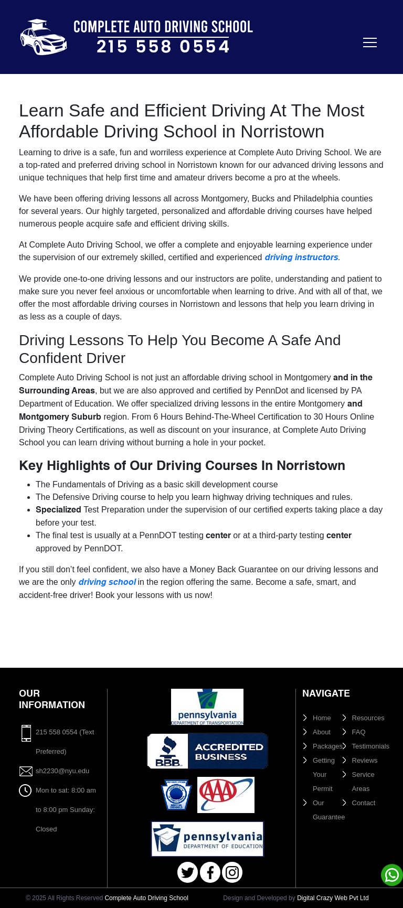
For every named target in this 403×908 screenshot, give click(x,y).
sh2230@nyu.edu (62, 771)
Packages (328, 746)
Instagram (232, 872)
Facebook (210, 872)
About (322, 732)
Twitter (187, 872)
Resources (368, 718)
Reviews (365, 760)
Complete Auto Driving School (146, 898)
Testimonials (371, 746)
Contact (364, 803)
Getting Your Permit (324, 774)
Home (322, 718)
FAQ (359, 732)
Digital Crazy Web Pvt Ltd (333, 898)
